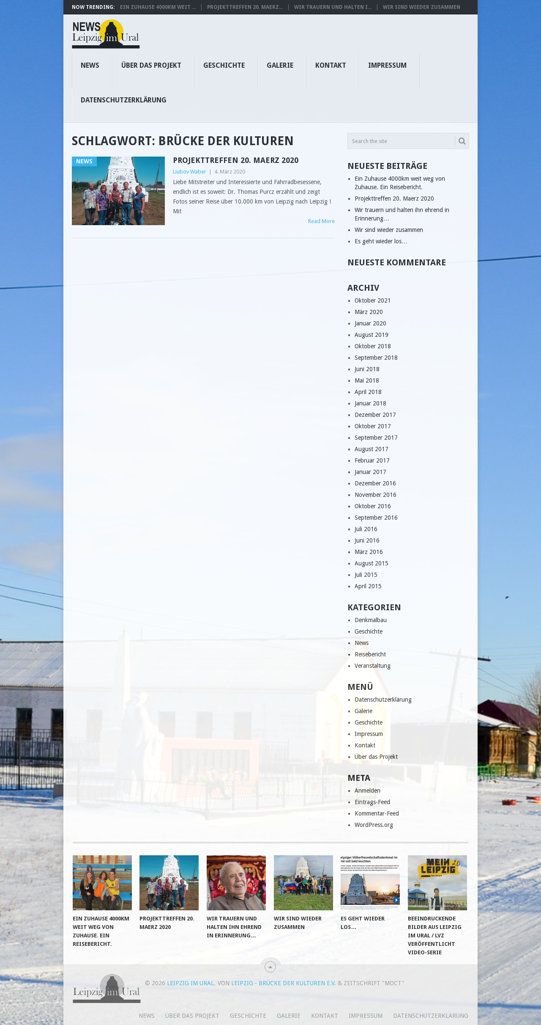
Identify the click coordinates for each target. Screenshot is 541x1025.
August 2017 (371, 449)
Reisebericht (370, 654)
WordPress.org (374, 824)
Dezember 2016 (375, 483)
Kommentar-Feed (377, 813)
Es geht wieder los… (381, 241)
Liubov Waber (189, 171)
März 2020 (369, 312)
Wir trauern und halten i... (333, 7)
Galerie (280, 65)
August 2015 (371, 563)
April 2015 (368, 586)
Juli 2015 (366, 574)
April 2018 (368, 392)
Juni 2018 (367, 369)
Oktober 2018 (373, 346)
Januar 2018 (370, 403)
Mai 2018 (367, 380)
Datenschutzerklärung (124, 100)
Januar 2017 (370, 471)
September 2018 (376, 357)
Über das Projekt (151, 65)
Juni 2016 (367, 540)
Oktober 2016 (373, 506)
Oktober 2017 (373, 426)
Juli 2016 (366, 529)
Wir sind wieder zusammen (421, 7)
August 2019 (371, 334)
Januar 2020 (370, 323)
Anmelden (367, 790)
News (90, 65)
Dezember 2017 (375, 414)
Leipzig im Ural (190, 983)
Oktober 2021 (373, 300)
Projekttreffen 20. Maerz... (245, 7)
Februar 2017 (372, 460)
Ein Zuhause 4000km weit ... (158, 7)
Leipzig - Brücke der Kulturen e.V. (283, 983)
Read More (321, 221)
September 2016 (376, 517)
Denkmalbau (371, 620)
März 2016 (369, 551)
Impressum (387, 65)
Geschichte (224, 65)
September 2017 (376, 437)
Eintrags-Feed (372, 802)
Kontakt (330, 65)
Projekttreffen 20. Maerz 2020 (235, 160)
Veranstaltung (373, 665)
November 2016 (375, 494)
